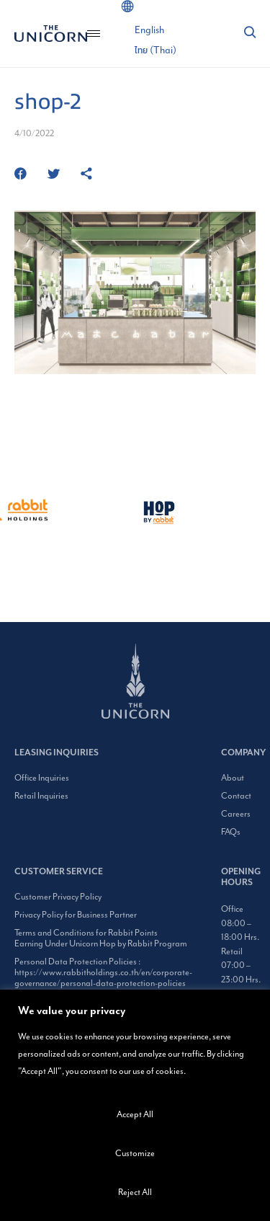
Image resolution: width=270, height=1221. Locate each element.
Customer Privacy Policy (58, 897)
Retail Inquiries (41, 796)
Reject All (135, 1192)
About (232, 778)
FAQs (230, 832)
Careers (236, 814)
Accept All (135, 1114)
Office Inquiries (41, 778)
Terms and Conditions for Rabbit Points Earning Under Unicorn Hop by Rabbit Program (100, 938)
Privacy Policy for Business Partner (75, 915)
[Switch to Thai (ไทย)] (155, 50)
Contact (236, 796)
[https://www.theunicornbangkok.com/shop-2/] (86, 175)
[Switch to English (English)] (149, 30)
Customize (135, 1153)
